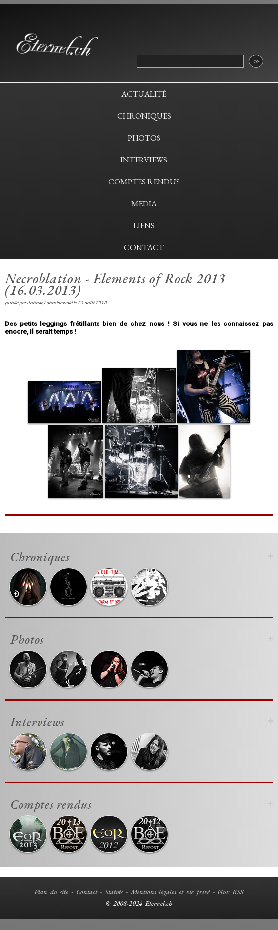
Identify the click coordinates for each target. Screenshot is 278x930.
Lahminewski (58, 302)
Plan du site (51, 892)
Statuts (114, 892)
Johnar (34, 302)
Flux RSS (231, 892)
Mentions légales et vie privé (170, 892)
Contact (86, 892)
